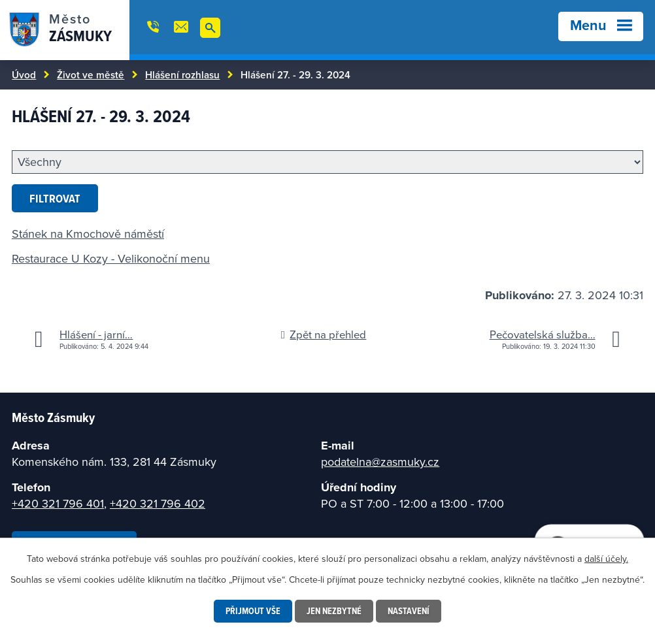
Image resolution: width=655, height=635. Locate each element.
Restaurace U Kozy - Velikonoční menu (111, 258)
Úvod (24, 74)
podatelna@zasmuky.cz (380, 461)
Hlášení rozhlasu (182, 74)
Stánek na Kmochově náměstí (88, 233)
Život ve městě (90, 74)
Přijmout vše (253, 610)
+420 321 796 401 (58, 503)
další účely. (606, 558)
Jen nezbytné (334, 610)
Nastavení (408, 610)
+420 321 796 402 (157, 503)
